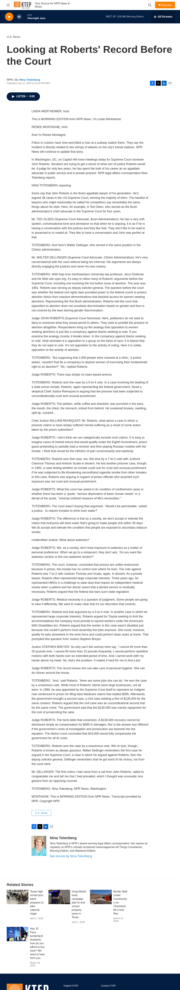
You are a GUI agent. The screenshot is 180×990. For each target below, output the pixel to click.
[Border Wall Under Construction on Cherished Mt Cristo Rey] (101, 897)
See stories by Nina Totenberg (71, 856)
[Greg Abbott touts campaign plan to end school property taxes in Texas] (59, 897)
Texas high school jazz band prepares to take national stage (37, 902)
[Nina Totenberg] (39, 846)
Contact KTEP (108, 985)
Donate (166, 5)
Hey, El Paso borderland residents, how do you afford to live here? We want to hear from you (37, 943)
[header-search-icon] (150, 5)
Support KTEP (70, 985)
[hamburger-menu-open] (8, 5)
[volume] (19, 17)
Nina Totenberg (30, 79)
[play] (9, 17)
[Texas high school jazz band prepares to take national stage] (17, 897)
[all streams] (163, 16)
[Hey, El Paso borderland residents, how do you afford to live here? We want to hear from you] (17, 934)
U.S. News (13, 36)
